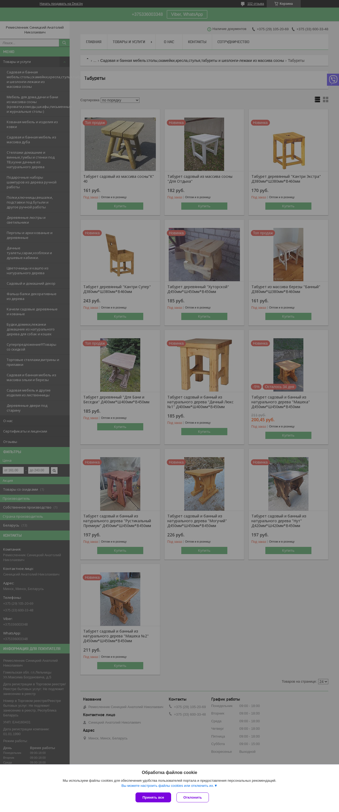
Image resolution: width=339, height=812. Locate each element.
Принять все (153, 797)
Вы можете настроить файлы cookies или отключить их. (167, 786)
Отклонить (192, 797)
